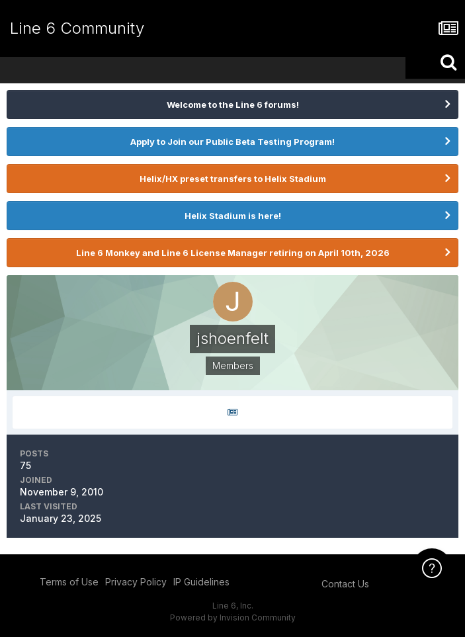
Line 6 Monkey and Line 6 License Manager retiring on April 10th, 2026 (233, 252)
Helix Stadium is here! (233, 215)
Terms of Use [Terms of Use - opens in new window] (69, 581)
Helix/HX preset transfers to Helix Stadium (233, 178)
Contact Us (345, 583)
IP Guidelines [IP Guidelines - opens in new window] (201, 581)
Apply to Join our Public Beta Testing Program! (232, 141)
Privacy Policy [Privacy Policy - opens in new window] (136, 581)
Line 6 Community (77, 28)
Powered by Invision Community (233, 617)
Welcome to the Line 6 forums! (233, 104)
